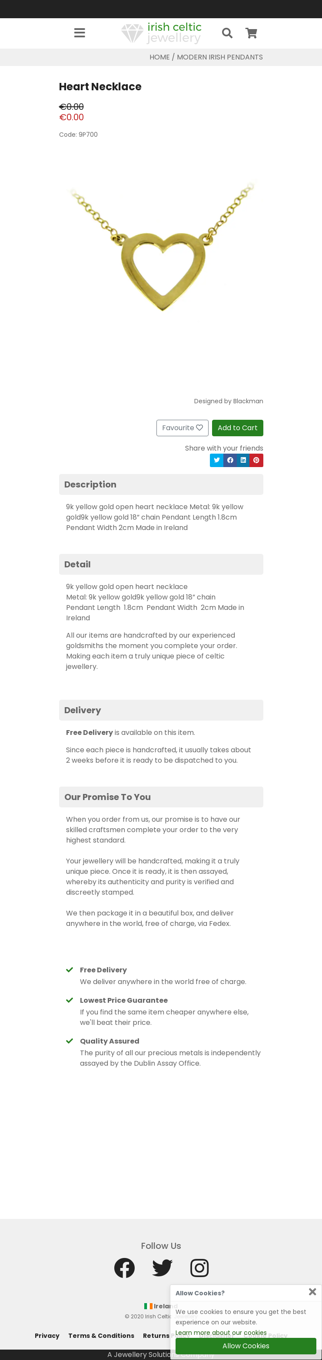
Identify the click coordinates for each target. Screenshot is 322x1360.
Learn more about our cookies (221, 1332)
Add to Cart (238, 428)
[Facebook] (124, 1272)
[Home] (161, 33)
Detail (77, 564)
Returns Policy (166, 1335)
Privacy (47, 1335)
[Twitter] (162, 1272)
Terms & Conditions (101, 1335)
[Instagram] (199, 1272)
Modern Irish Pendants (220, 57)
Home (159, 57)
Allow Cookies (245, 1346)
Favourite (182, 428)
